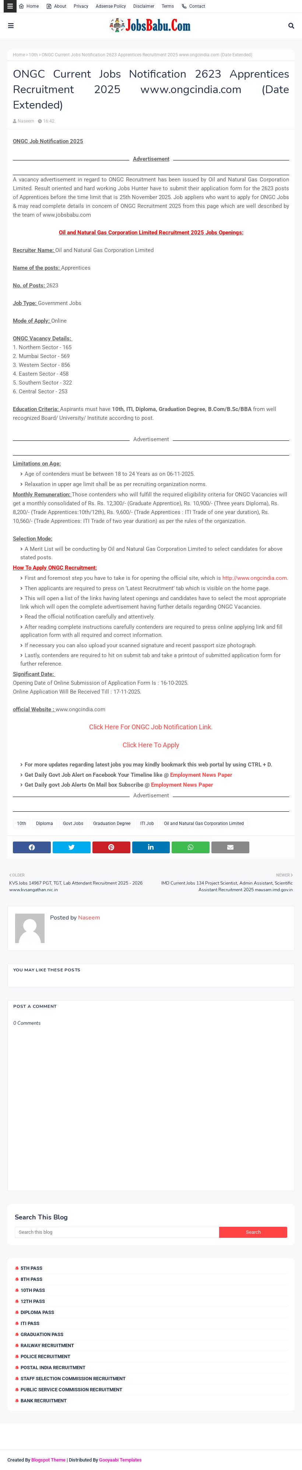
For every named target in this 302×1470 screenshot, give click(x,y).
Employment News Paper (201, 775)
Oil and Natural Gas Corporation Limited (204, 823)
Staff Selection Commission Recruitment (73, 1378)
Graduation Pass (42, 1334)
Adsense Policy (111, 6)
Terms (168, 6)
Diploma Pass (37, 1312)
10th (33, 54)
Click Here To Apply (151, 745)
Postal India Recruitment (53, 1367)
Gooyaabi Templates (120, 1460)
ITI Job (147, 823)
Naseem (26, 121)
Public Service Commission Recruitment (71, 1389)
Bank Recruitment (44, 1400)
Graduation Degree (111, 823)
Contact (193, 6)
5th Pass (31, 1268)
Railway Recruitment (47, 1345)
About (56, 6)
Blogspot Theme (48, 1460)
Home (28, 6)
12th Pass (33, 1301)
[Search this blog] (117, 1232)
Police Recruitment (45, 1356)
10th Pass (33, 1290)
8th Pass (31, 1279)
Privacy (81, 6)
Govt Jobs (73, 823)
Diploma (44, 823)
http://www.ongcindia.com (254, 578)
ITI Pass (30, 1323)
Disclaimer (143, 6)
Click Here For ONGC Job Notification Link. (151, 727)
